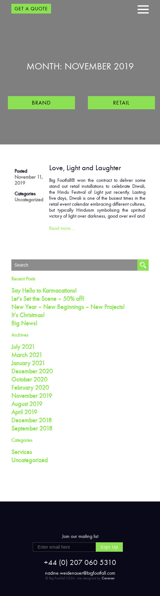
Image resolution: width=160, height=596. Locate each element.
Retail (121, 102)
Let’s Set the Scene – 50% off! (47, 298)
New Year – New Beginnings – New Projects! (68, 307)
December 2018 (31, 420)
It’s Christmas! (28, 315)
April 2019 (24, 412)
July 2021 (23, 346)
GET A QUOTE (31, 9)
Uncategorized (28, 200)
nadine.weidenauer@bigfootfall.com (80, 573)
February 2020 (30, 387)
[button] (143, 8)
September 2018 (31, 428)
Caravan (108, 578)
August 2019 (26, 404)
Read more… (61, 228)
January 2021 (28, 363)
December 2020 (32, 371)
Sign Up (109, 547)
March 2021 (26, 355)
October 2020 (29, 379)
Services (21, 452)
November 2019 (31, 395)
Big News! (24, 323)
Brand (41, 102)
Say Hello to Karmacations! (44, 290)
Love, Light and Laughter (85, 167)
